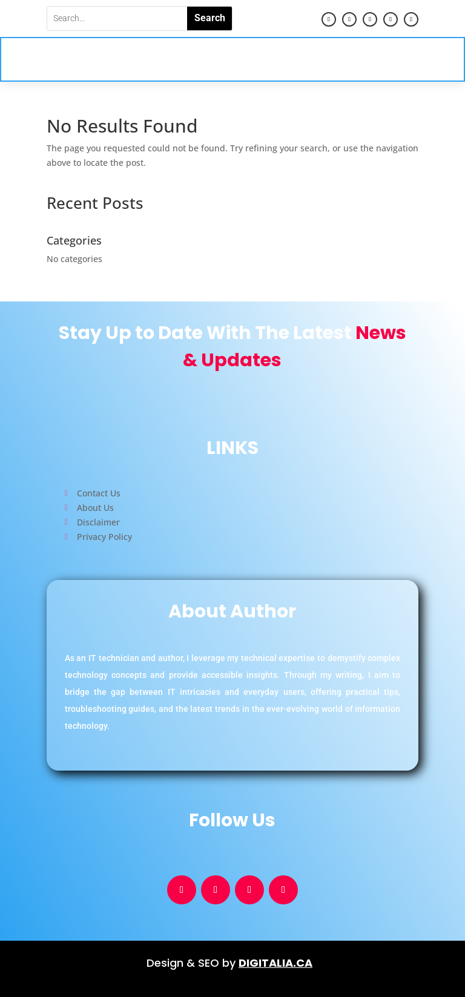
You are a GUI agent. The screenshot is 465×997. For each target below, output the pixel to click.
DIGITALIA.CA (275, 962)
